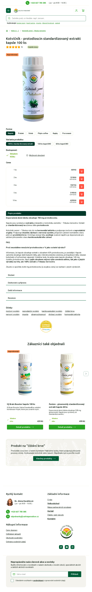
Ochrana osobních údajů (16, 542)
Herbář (50, 511)
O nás (49, 500)
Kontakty (51, 519)
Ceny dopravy (11, 530)
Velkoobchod (53, 503)
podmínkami (38, 580)
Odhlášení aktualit (13, 534)
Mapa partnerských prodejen (59, 507)
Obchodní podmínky (14, 538)
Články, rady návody (55, 515)
